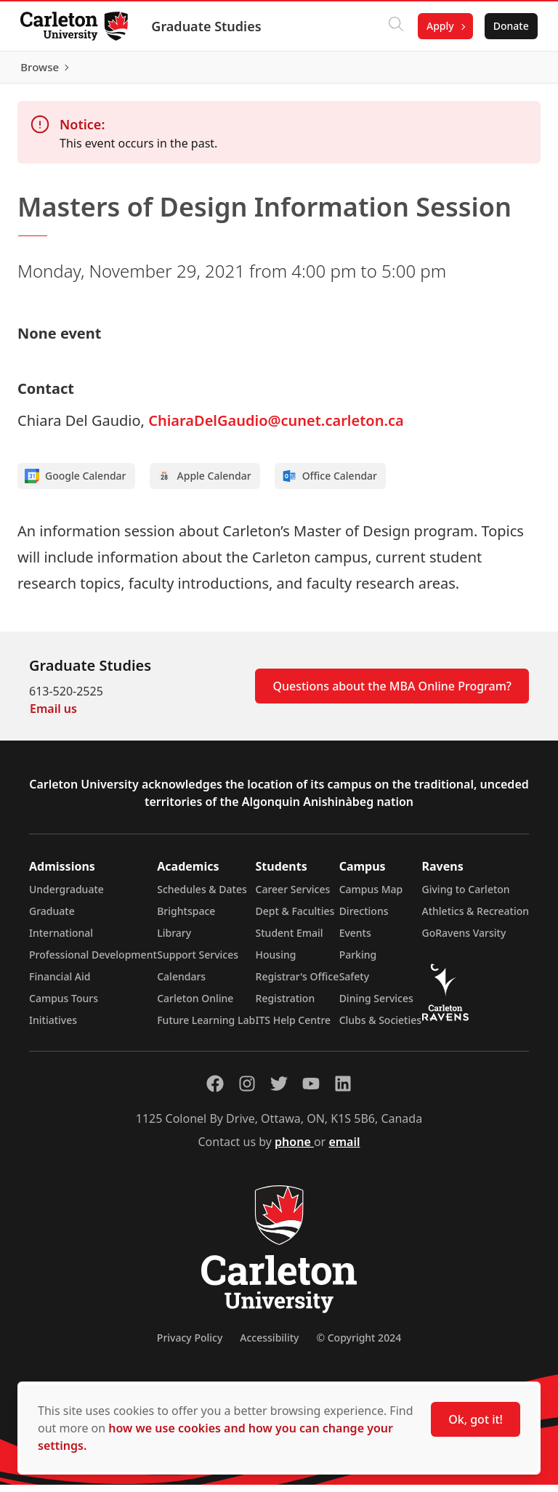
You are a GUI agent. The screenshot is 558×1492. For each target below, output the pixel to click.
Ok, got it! (475, 1419)
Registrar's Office (297, 984)
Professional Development (93, 962)
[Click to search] (393, 26)
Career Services (293, 896)
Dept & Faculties (295, 918)
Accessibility (269, 1345)
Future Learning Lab (206, 1027)
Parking (358, 962)
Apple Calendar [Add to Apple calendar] (204, 483)
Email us (53, 716)
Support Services (197, 962)
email (344, 1149)
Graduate (52, 918)
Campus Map (371, 896)
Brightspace (186, 918)
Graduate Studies (209, 26)
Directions (364, 918)
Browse (507, 70)
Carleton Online (195, 1005)
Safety (354, 984)
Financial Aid (59, 984)
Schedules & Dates (202, 896)
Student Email (289, 940)
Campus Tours (63, 1005)
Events (355, 940)
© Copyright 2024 (358, 1345)
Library (174, 940)
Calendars (181, 984)
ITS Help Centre (293, 1027)
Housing (276, 962)
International (61, 940)
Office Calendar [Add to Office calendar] (329, 483)
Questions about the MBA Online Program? (392, 693)
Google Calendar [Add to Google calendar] (75, 483)
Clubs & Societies (380, 1027)
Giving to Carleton (466, 896)
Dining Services (376, 1005)
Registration (285, 1005)
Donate (508, 26)
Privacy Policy (189, 1345)
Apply (437, 26)
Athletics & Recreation (475, 918)
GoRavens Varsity (464, 940)
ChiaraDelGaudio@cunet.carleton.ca (275, 427)
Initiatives (53, 1027)
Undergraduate (66, 896)
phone (294, 1149)
